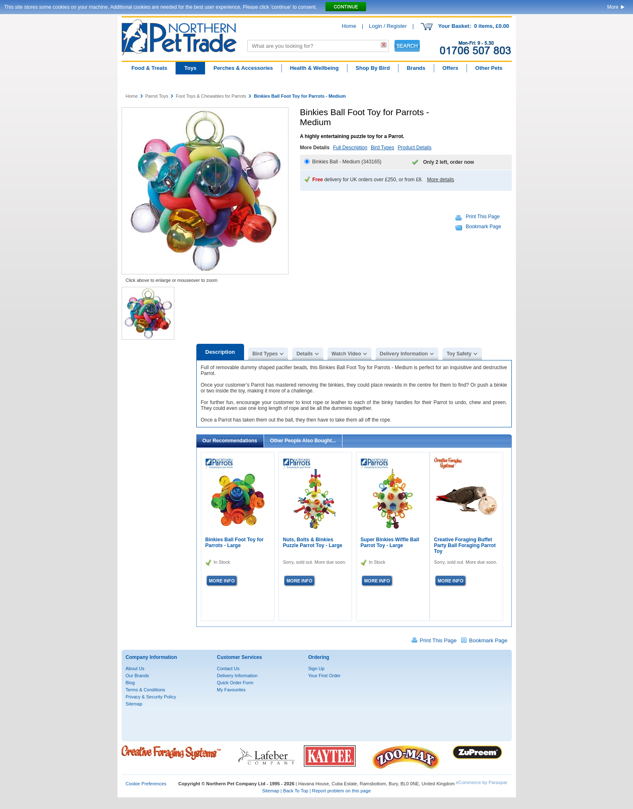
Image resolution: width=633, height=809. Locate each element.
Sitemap (134, 703)
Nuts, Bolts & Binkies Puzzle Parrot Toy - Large (312, 542)
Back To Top (295, 790)
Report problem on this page (341, 790)
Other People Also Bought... (303, 441)
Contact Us (228, 668)
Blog (130, 682)
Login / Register (388, 26)
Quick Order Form (235, 682)
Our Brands (137, 675)
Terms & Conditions (145, 689)
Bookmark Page (483, 226)
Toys (190, 68)
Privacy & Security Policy (151, 696)
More (612, 7)
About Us (135, 668)
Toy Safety (459, 354)
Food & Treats (149, 68)
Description (220, 352)
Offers (450, 68)
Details (304, 354)
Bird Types (382, 147)
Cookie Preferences (146, 783)
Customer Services (239, 657)
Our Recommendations (230, 441)
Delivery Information (404, 354)
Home (349, 26)
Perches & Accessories (243, 68)
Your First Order (324, 675)
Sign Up (316, 668)
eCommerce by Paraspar (481, 782)
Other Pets (489, 68)
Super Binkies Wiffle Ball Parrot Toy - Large (390, 542)
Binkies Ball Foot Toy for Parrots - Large (234, 542)
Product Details (414, 147)
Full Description (350, 147)
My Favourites (231, 689)
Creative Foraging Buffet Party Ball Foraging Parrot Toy (465, 545)
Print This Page (483, 217)
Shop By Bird (373, 68)
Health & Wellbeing (314, 68)
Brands (416, 68)
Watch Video (346, 354)
